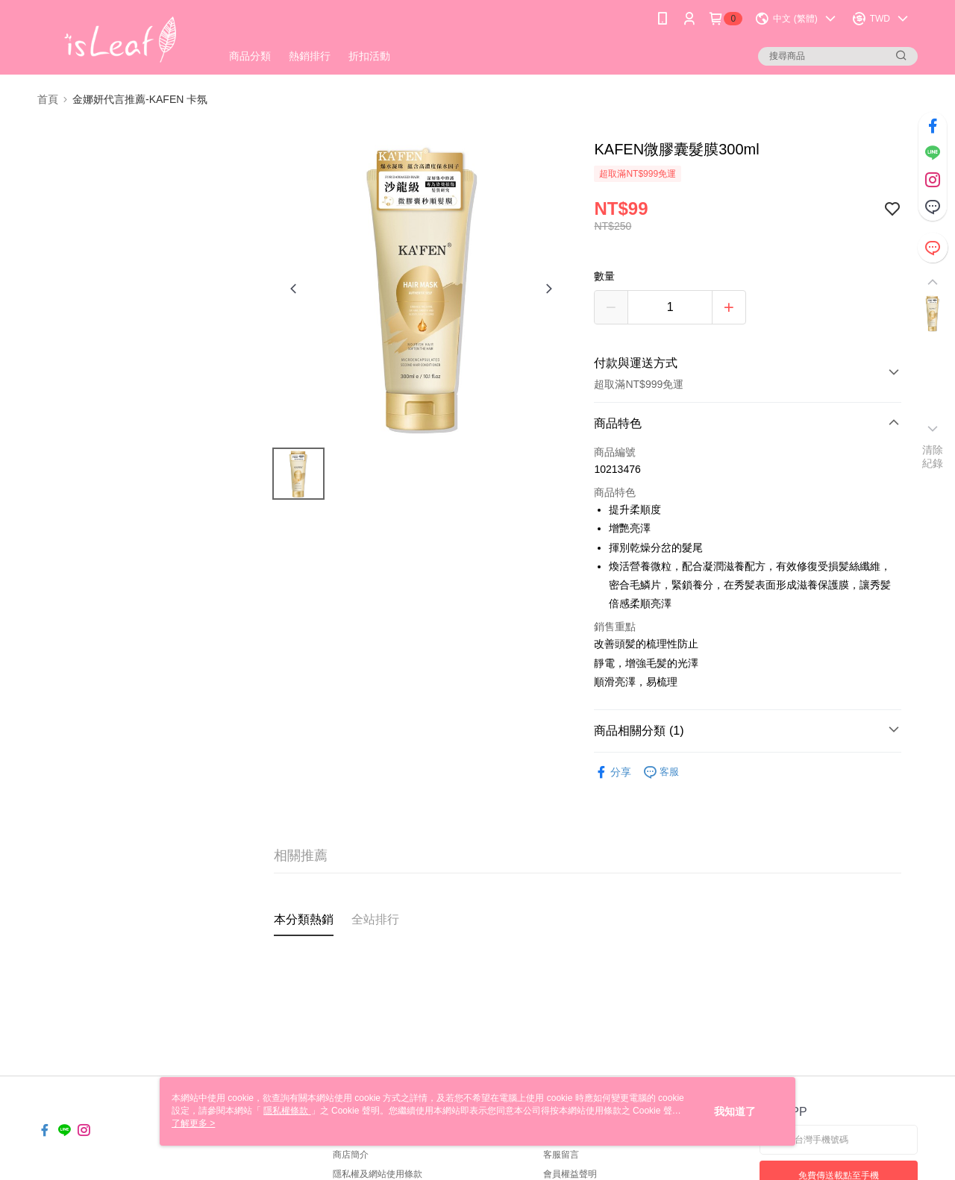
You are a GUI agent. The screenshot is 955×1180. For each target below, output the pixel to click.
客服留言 (561, 1154)
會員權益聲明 (570, 1174)
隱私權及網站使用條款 (377, 1174)
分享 (612, 772)
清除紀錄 (933, 456)
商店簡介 (351, 1154)
